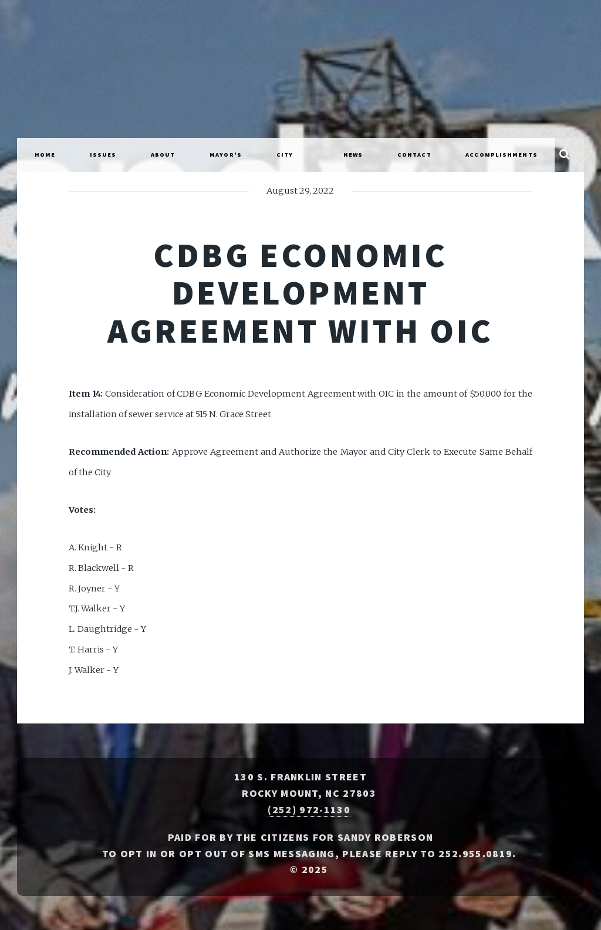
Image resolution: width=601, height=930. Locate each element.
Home (45, 154)
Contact (414, 154)
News (353, 154)
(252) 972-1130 (309, 809)
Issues (103, 154)
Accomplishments (501, 154)
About (163, 154)
